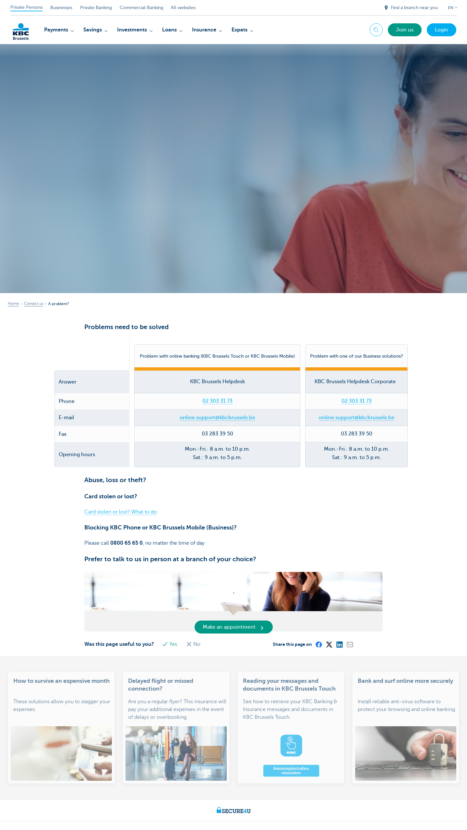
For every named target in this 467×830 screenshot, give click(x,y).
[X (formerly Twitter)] (330, 628)
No (194, 628)
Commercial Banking (141, 7)
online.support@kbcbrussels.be (217, 402)
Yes (171, 628)
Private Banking (96, 7)
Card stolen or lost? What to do (120, 496)
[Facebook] (319, 628)
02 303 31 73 (217, 385)
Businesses (61, 7)
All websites (183, 7)
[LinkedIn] (340, 628)
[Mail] (350, 628)
